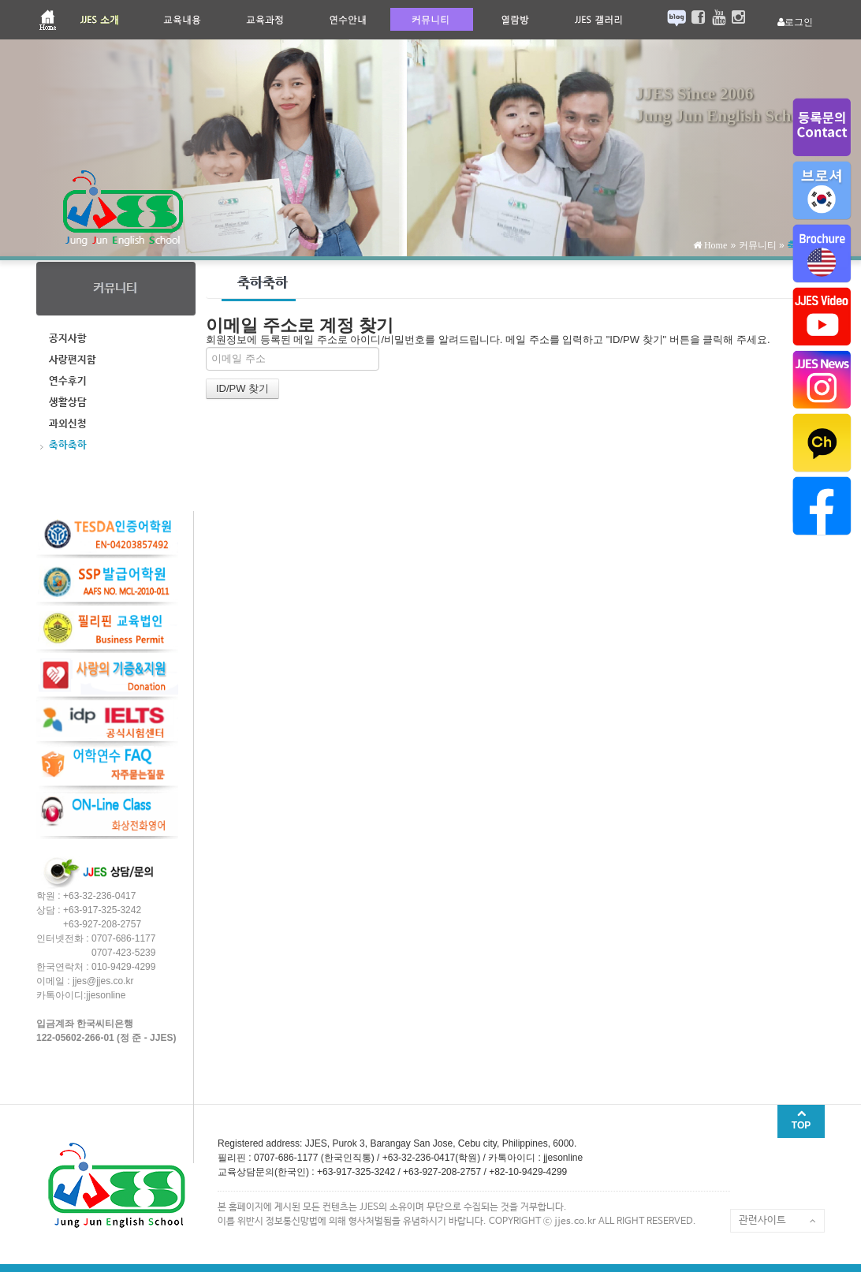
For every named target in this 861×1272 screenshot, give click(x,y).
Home (714, 245)
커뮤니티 (758, 245)
